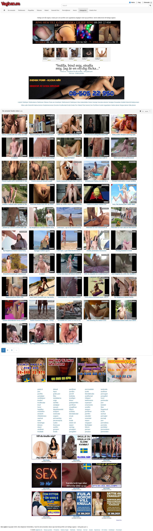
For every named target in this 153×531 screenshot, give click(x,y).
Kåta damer (132, 105)
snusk (71, 416)
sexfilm (55, 427)
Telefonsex (40, 102)
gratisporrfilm (73, 402)
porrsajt (103, 418)
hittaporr (88, 398)
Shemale (147, 2)
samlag (71, 427)
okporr (87, 420)
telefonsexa (89, 400)
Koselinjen (58, 102)
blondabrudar (89, 394)
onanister (88, 418)
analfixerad (89, 396)
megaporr (88, 423)
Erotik (69, 105)
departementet (58, 409)
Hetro (133, 2)
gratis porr (56, 394)
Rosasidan (117, 102)
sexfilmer (104, 391)
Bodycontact (135, 102)
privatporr (72, 429)
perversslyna (57, 420)
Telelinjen (25, 102)
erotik (87, 391)
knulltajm (72, 398)
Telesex (46, 102)
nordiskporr (41, 398)
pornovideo (105, 431)
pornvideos (104, 423)
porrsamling (57, 418)
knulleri (39, 400)
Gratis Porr (74, 105)
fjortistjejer (88, 425)
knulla (55, 431)
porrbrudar (104, 400)
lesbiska (72, 396)
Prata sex (52, 102)
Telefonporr (73, 102)
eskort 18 (72, 423)
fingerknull (104, 409)
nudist (55, 423)
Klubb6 (123, 102)
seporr (71, 425)
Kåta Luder (24, 105)
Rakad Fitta (81, 105)
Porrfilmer (96, 105)
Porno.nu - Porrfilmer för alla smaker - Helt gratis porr (76, 71)
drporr (39, 427)
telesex (39, 425)
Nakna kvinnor (38, 105)
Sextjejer (111, 102)
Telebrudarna (33, 102)
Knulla (101, 105)
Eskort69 (31, 105)
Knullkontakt (63, 105)
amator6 (40, 414)
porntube (104, 425)
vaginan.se (38, 530)
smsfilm (87, 407)
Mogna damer (124, 105)
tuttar (39, 420)
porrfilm (71, 391)
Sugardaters (107, 105)
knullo (103, 411)
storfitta (55, 402)
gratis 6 (40, 389)
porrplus (88, 431)
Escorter (56, 105)
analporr (56, 411)
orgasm (55, 416)
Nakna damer (115, 105)
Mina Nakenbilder (82, 102)
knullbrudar (41, 402)
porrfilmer (72, 389)
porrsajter (104, 416)
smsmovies (89, 405)
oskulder (88, 416)
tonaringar (40, 423)
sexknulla (104, 389)
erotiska (72, 411)
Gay (139, 2)
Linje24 (20, 102)
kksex (71, 400)
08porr (71, 409)
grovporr (56, 429)
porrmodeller (89, 389)
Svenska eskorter (103, 102)
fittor (54, 396)
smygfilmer (73, 407)
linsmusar (56, 425)
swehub (40, 418)
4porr (55, 391)
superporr (88, 402)
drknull (55, 389)
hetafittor (40, 409)
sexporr (87, 409)
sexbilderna (57, 398)
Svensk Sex (89, 105)
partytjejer (40, 396)
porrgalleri (104, 396)
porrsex (87, 429)
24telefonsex (41, 416)
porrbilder (104, 427)
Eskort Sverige (92, 102)
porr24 (71, 394)
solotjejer (56, 405)
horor (102, 398)
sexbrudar (56, 414)
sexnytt (55, 407)
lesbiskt (103, 405)
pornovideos (105, 429)
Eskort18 (128, 102)
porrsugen (104, 394)
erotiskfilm (40, 411)
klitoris (87, 427)
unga (55, 400)
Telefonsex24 (66, 102)
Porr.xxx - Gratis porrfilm (76, 73)
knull (39, 405)
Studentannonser (48, 105)
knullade (40, 431)
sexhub (103, 414)
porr (38, 391)
